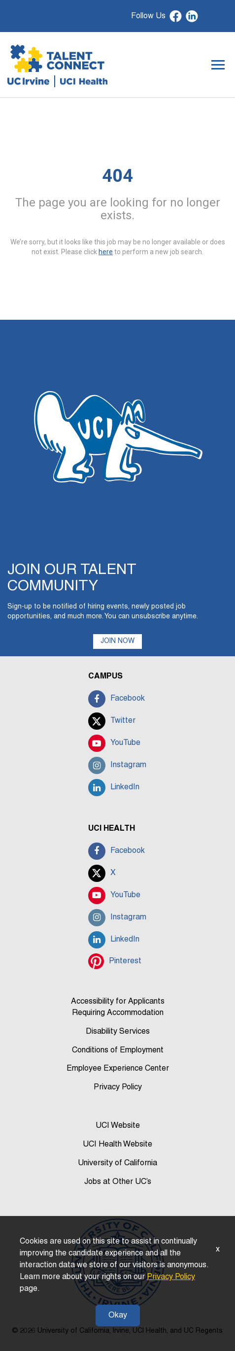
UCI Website (118, 1125)
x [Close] (218, 1249)
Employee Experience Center (118, 1068)
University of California (117, 1163)
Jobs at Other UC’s (117, 1182)
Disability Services (118, 1031)
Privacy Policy (118, 1087)
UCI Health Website (117, 1144)
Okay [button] (117, 1315)
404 (117, 176)
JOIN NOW (117, 641)
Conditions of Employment (118, 1050)
